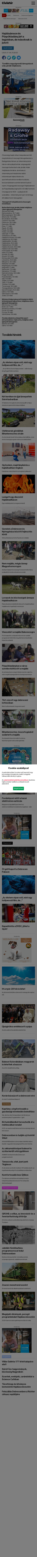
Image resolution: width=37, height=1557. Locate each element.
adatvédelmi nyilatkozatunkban (16, 780)
